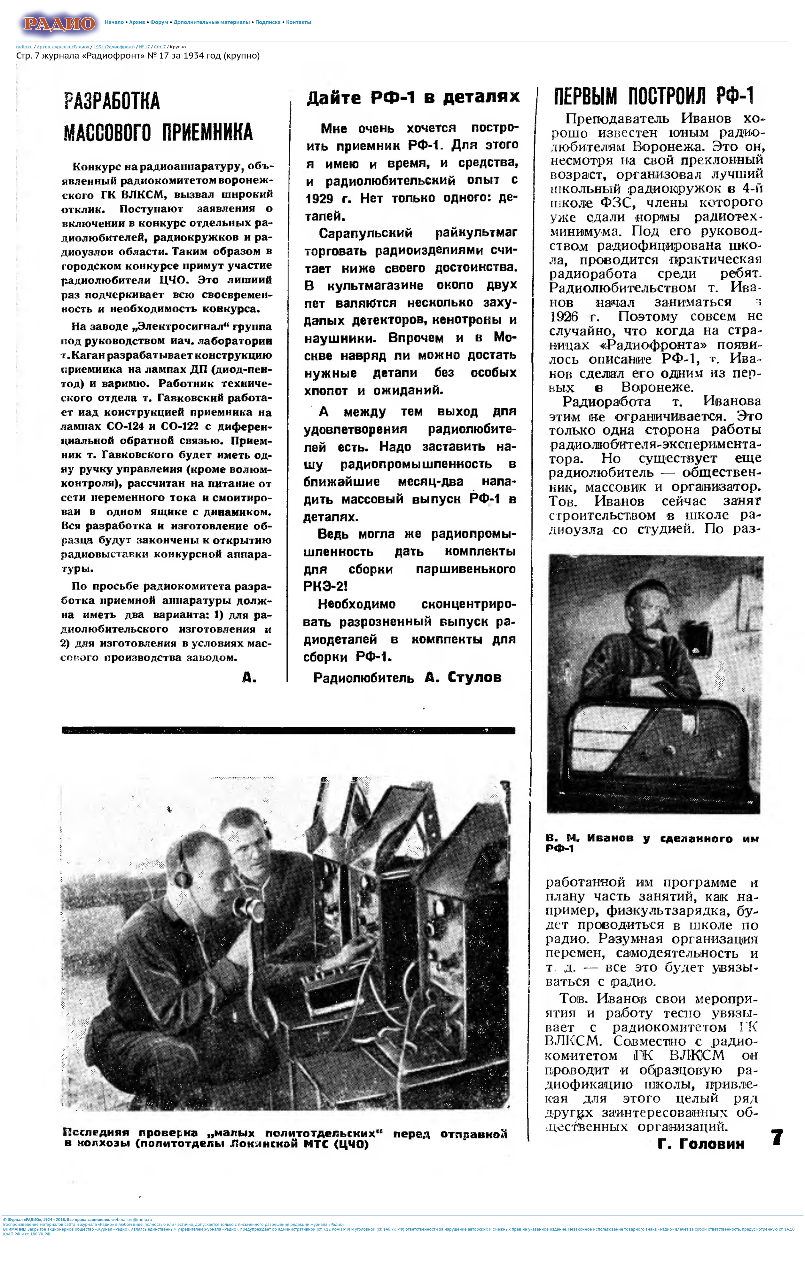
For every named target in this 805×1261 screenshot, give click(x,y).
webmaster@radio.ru (131, 1219)
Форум (159, 22)
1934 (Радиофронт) (114, 47)
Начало (114, 22)
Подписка (268, 22)
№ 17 (144, 47)
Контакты (298, 22)
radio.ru (24, 47)
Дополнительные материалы (212, 22)
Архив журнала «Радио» (63, 47)
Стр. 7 (160, 47)
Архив (137, 22)
